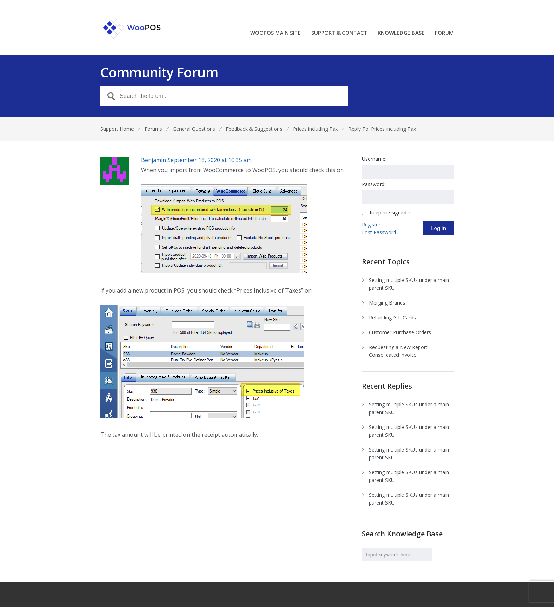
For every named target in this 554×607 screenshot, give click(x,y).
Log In (438, 228)
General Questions (194, 128)
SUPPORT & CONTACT (339, 33)
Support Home (117, 128)
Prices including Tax (315, 128)
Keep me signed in (391, 212)
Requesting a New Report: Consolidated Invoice (399, 351)
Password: (373, 184)
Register (371, 224)
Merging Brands (387, 302)
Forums (153, 128)
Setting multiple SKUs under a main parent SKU (409, 284)
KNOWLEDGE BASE (401, 33)
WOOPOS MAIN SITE (275, 33)
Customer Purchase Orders (400, 332)
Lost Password (379, 232)
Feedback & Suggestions (254, 128)
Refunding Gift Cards (392, 317)
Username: (374, 158)
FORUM (444, 33)
